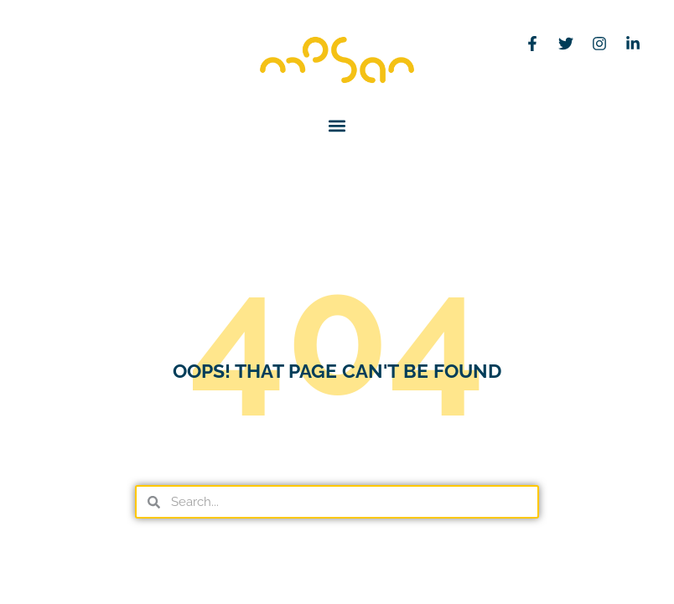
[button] (337, 126)
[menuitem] (39, 61)
